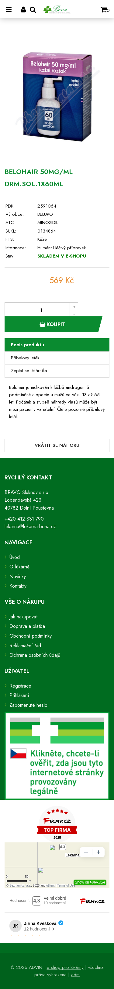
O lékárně (19, 566)
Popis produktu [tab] (27, 344)
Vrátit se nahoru (57, 445)
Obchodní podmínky (30, 635)
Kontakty (17, 585)
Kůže (42, 239)
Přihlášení (19, 695)
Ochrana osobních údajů (34, 655)
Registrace (20, 685)
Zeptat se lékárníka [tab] (29, 370)
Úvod (14, 557)
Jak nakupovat (23, 616)
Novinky (17, 576)
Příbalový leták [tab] (25, 357)
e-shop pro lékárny (65, 967)
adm (75, 974)
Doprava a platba (27, 626)
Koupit (52, 324)
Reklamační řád (25, 645)
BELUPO (45, 214)
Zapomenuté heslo (28, 705)
